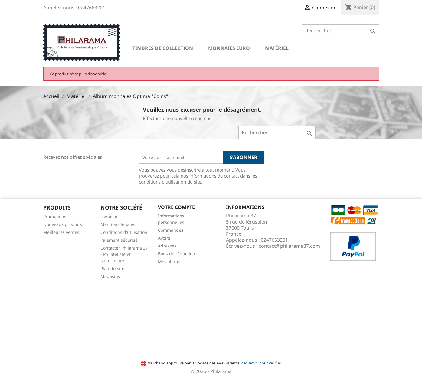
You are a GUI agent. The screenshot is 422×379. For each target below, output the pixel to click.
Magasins (110, 276)
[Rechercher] (340, 30)
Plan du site (112, 268)
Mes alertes (170, 261)
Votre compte (176, 207)
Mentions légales (117, 224)
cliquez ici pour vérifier (261, 363)
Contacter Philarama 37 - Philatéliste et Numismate (124, 254)
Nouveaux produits (62, 224)
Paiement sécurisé (119, 240)
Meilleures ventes (61, 232)
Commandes (170, 230)
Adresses (167, 246)
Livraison (109, 216)
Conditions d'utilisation (123, 232)
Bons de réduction (176, 253)
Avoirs (164, 238)
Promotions (54, 216)
